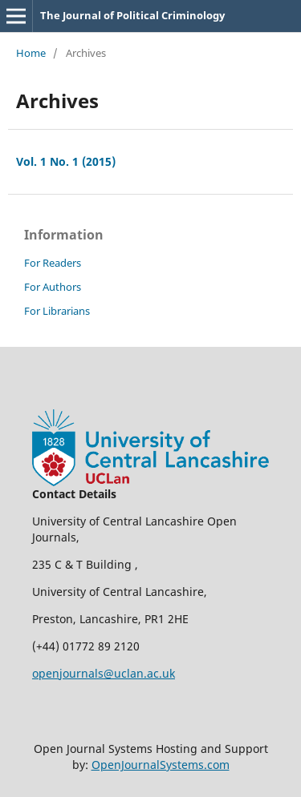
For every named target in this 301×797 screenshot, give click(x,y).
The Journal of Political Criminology (132, 15)
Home (31, 53)
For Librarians (57, 311)
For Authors (52, 287)
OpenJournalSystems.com (161, 764)
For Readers (52, 263)
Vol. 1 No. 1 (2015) (66, 161)
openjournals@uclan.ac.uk (103, 673)
